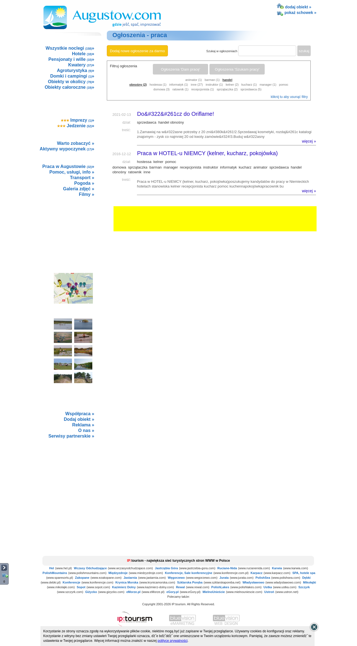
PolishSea (262, 577)
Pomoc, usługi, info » (71, 172)
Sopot (81, 587)
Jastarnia (130, 577)
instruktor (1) (214, 84)
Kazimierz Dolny (124, 587)
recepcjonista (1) (202, 89)
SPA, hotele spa (303, 573)
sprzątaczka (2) (227, 89)
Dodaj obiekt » (79, 419)
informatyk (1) (178, 84)
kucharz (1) (249, 84)
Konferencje (72, 582)
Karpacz (256, 573)
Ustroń (269, 592)
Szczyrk (304, 587)
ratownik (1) (180, 89)
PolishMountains (55, 573)
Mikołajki (309, 582)
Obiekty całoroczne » (69, 87)
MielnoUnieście (213, 592)
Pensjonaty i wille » (71, 59)
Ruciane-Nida (227, 568)
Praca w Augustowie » (68, 166)
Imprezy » (78, 120)
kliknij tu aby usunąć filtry (289, 97)
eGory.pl (173, 592)
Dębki (306, 577)
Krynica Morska (126, 582)
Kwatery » (81, 65)
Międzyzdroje (118, 573)
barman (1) (212, 79)
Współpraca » (79, 413)
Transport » (82, 177)
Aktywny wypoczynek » (67, 149)
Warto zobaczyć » (75, 143)
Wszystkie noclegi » (69, 48)
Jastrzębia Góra (166, 568)
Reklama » (83, 424)
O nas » (86, 430)
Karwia (277, 568)
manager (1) (268, 84)
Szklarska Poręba (189, 582)
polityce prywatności (172, 641)
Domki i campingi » (72, 76)
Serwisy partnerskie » (71, 436)
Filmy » (86, 194)
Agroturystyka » (75, 70)
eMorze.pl (133, 592)
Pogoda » (84, 183)
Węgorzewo (176, 577)
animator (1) (193, 79)
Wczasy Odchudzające (90, 568)
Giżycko (91, 592)
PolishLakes (220, 587)
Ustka (268, 587)
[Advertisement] (73, 229)
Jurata (224, 577)
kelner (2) (232, 84)
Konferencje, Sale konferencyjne (188, 573)
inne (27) (197, 84)
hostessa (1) (158, 84)
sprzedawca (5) (250, 89)
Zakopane (82, 577)
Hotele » (83, 53)
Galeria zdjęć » (78, 188)
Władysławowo (253, 582)
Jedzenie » (75, 125)
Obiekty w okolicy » (71, 81)
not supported (73, 480)
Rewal (180, 587)
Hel (51, 568)
